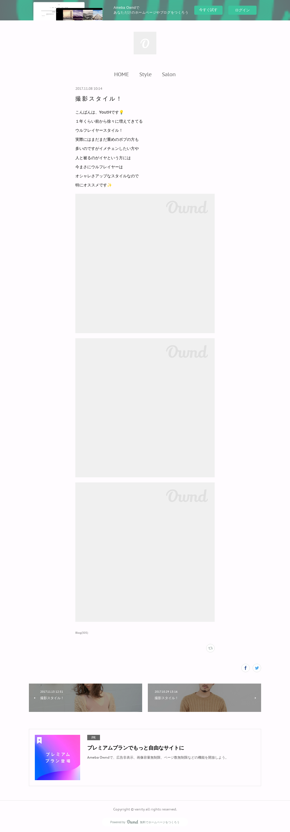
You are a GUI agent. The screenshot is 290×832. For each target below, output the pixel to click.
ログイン (242, 10)
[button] (121, 74)
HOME (121, 74)
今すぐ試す (208, 10)
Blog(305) (81, 633)
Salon (169, 74)
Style (145, 74)
